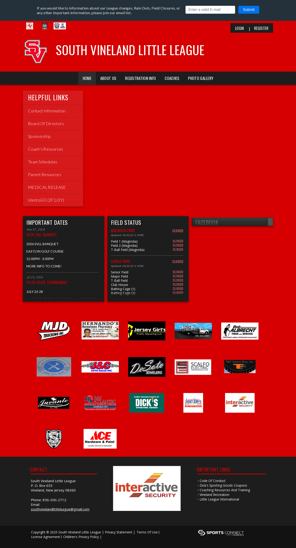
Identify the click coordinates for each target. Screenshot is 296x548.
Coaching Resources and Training (225, 490)
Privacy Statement (118, 532)
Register (261, 28)
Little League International (219, 499)
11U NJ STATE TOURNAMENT (46, 282)
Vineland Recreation (214, 494)
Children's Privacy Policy (81, 537)
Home (87, 78)
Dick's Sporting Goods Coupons (223, 485)
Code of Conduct (213, 480)
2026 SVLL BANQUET (41, 235)
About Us (108, 78)
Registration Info (140, 78)
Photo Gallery (200, 78)
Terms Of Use (147, 532)
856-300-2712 (54, 499)
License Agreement (45, 537)
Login (239, 28)
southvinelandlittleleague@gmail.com (60, 509)
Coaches (172, 78)
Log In (37, 541)
